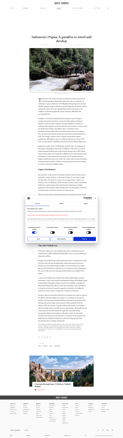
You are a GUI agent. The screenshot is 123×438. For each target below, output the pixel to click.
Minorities (25, 411)
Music (76, 407)
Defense (51, 417)
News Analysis (13, 413)
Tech (50, 415)
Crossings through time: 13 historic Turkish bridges (50, 385)
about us (47, 435)
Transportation (52, 419)
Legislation (12, 407)
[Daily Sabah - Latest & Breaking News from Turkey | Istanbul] (61, 3)
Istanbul (25, 405)
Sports (90, 403)
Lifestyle (65, 403)
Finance (51, 411)
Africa (37, 413)
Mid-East (38, 405)
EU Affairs (12, 411)
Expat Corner (65, 423)
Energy (50, 409)
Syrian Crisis (39, 415)
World (38, 403)
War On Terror (13, 409)
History (64, 419)
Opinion (25, 8)
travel (50, 345)
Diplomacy (12, 405)
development (57, 345)
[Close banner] (95, 198)
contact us (67, 435)
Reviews (77, 415)
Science (64, 415)
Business (52, 403)
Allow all (84, 239)
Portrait (77, 411)
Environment (65, 407)
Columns (42, 8)
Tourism (51, 413)
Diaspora (25, 413)
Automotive (52, 405)
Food (63, 411)
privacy (29, 435)
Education (25, 407)
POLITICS (13, 403)
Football (90, 405)
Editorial (97, 8)
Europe (37, 407)
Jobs (11, 435)
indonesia (45, 345)
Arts (76, 403)
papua (39, 345)
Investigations (26, 409)
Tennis (89, 411)
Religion (64, 417)
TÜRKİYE (25, 403)
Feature (64, 421)
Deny (38, 239)
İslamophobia (39, 417)
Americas (38, 409)
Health (63, 405)
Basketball (90, 407)
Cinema (77, 405)
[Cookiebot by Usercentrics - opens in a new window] (85, 198)
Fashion (64, 413)
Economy (51, 407)
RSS (85, 435)
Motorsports (91, 409)
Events (76, 409)
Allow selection (61, 239)
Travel (63, 409)
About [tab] (85, 203)
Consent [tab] (37, 203)
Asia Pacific (38, 411)
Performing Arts (79, 413)
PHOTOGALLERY (40, 389)
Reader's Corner (77, 8)
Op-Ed (59, 8)
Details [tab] (61, 203)
